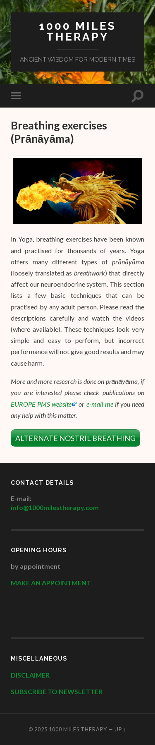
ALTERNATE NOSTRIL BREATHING (75, 438)
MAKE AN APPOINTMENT (51, 583)
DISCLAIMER (31, 675)
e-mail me (99, 404)
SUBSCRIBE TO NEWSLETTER (57, 691)
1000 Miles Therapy (77, 31)
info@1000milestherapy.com (55, 507)
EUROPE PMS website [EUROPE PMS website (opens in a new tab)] (41, 404)
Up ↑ (120, 729)
